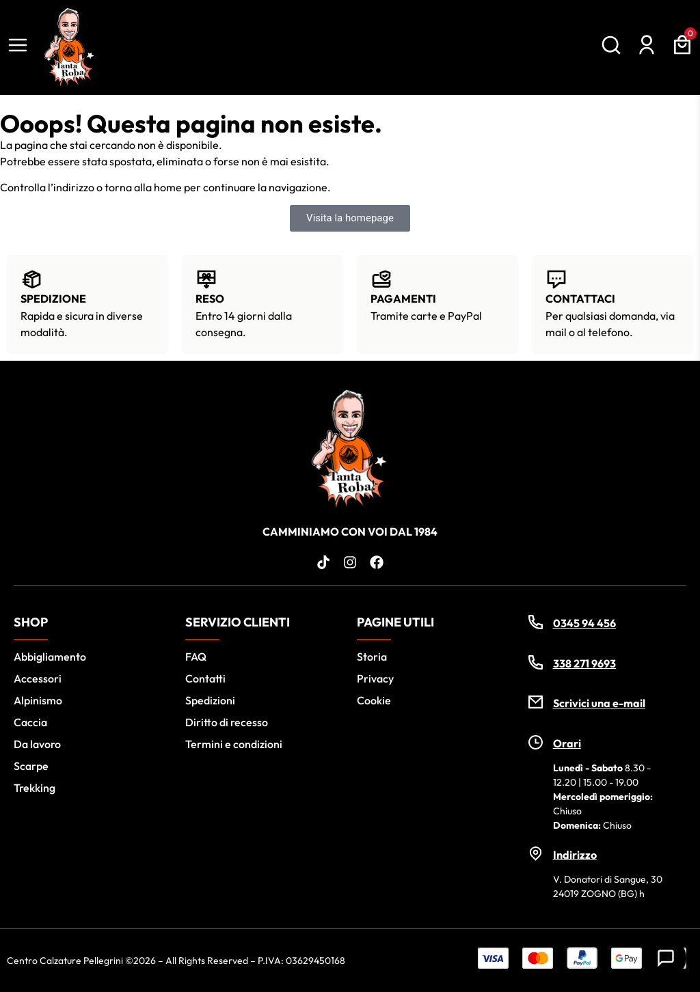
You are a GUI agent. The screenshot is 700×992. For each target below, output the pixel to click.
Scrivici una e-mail (599, 703)
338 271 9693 (584, 663)
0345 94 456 (584, 623)
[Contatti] (665, 957)
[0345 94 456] (535, 622)
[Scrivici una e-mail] (535, 702)
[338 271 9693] (535, 662)
